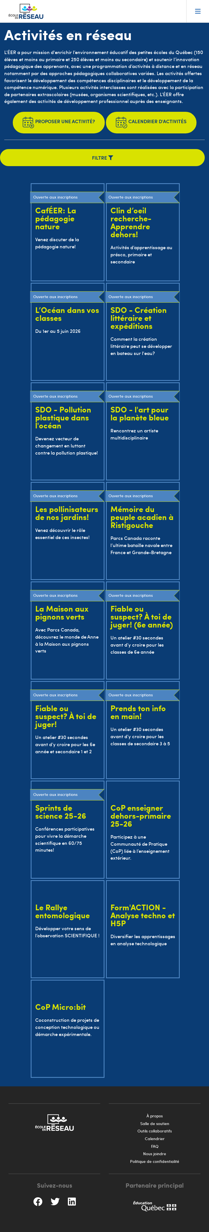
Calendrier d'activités (151, 122)
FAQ (154, 1146)
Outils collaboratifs (154, 1131)
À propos (155, 1116)
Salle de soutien (154, 1123)
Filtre (102, 157)
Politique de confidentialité (154, 1161)
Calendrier (155, 1138)
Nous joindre (154, 1153)
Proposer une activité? (59, 122)
